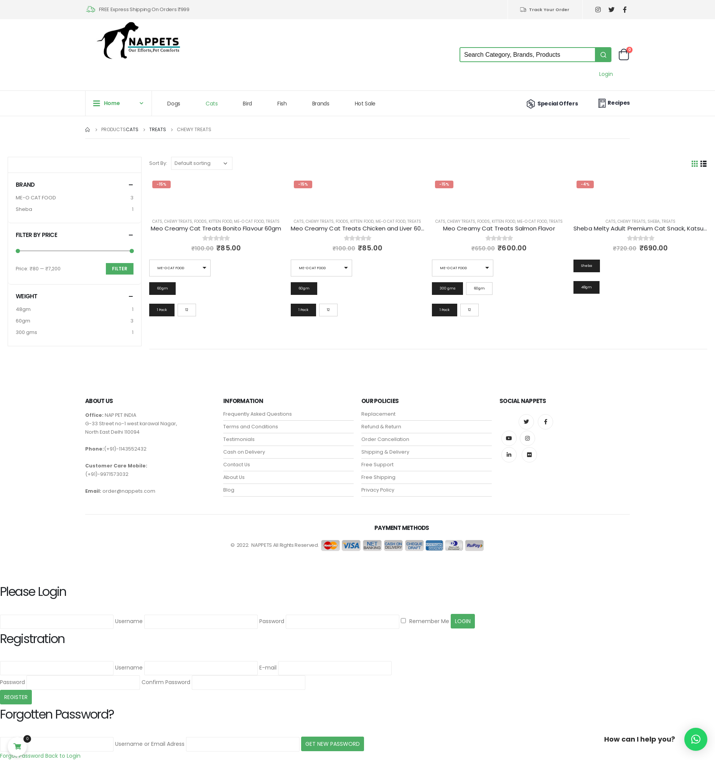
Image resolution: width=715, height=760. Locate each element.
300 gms (26, 332)
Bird (247, 103)
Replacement (378, 414)
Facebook (545, 421)
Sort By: (158, 163)
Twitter (526, 421)
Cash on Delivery (244, 452)
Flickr (529, 454)
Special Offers (551, 103)
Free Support (377, 464)
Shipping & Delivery (385, 452)
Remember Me (425, 621)
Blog (228, 490)
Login (606, 74)
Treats (273, 221)
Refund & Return (381, 426)
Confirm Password (166, 682)
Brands (320, 103)
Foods (200, 221)
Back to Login (63, 756)
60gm (23, 320)
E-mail (268, 667)
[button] (695, 739)
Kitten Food (220, 221)
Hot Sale (365, 103)
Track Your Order (544, 9)
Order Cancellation (385, 439)
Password (271, 621)
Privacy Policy (377, 490)
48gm (23, 309)
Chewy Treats (178, 221)
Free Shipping (378, 477)
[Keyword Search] (527, 54)
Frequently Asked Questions (257, 414)
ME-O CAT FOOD (249, 221)
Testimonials (239, 439)
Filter (119, 268)
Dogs (173, 103)
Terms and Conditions (250, 426)
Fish (282, 103)
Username (129, 621)
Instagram (527, 438)
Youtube (509, 438)
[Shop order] (201, 163)
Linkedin (509, 454)
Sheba (653, 221)
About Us (234, 477)
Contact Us (236, 464)
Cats (212, 103)
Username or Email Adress (150, 744)
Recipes (613, 103)
